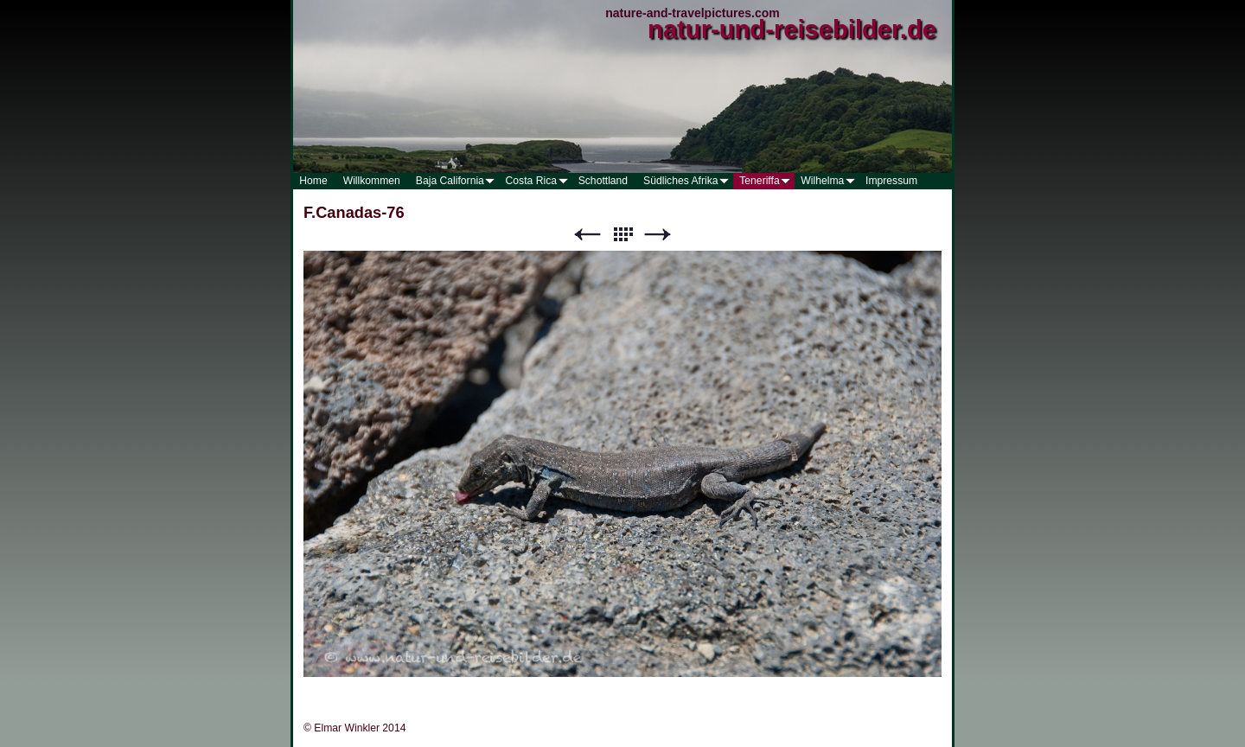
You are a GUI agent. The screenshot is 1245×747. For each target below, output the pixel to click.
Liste (622, 235)
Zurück (587, 235)
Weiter (658, 235)
